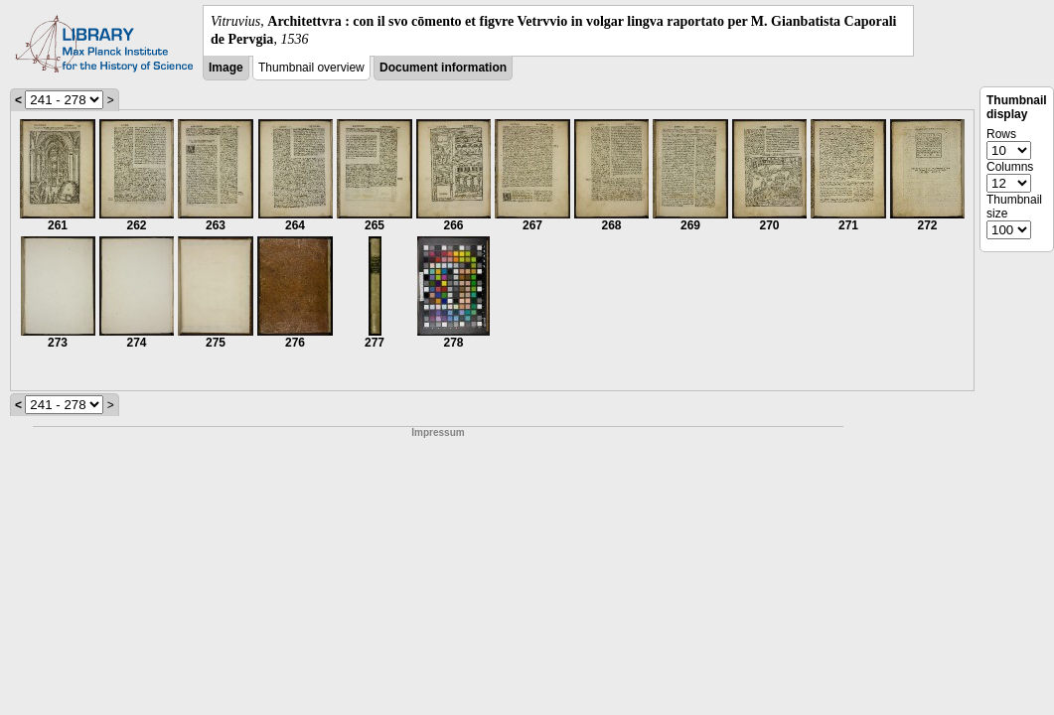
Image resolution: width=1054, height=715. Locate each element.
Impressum (437, 432)
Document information (443, 67)
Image (226, 67)
